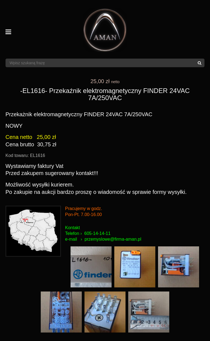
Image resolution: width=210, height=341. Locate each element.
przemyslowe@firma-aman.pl (112, 239)
